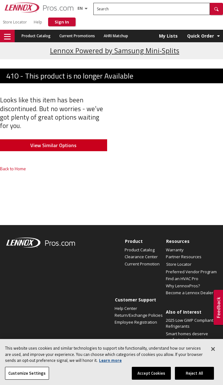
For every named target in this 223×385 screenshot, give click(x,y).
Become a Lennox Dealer (189, 292)
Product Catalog (36, 35)
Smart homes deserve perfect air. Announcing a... (188, 340)
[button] (216, 9)
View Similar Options (53, 145)
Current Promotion (142, 264)
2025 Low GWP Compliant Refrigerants (189, 323)
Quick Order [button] (200, 36)
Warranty (175, 250)
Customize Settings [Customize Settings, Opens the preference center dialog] (27, 378)
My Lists (168, 36)
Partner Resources (183, 256)
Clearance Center (141, 256)
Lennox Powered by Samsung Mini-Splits (114, 50)
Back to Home (13, 168)
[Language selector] (80, 8)
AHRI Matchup (116, 35)
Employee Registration (136, 322)
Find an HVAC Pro (182, 278)
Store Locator (15, 22)
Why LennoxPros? (183, 286)
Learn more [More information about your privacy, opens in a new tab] (110, 365)
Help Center (126, 308)
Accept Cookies (151, 378)
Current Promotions (77, 35)
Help (38, 22)
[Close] (213, 354)
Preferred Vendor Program (191, 272)
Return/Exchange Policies (139, 315)
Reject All (194, 378)
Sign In (62, 22)
